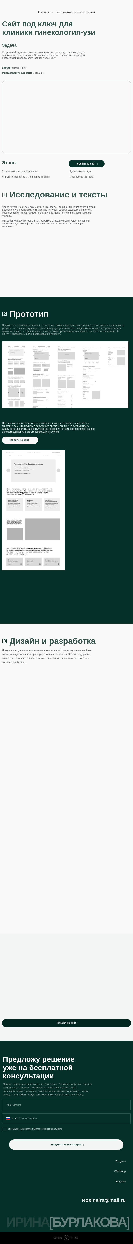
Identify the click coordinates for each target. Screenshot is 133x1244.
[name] (66, 1105)
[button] (83, 1145)
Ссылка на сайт (66, 1023)
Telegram (121, 1161)
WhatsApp (120, 1171)
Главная (43, 12)
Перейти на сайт (86, 163)
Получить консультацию (66, 1144)
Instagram (120, 1181)
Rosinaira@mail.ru (104, 1200)
